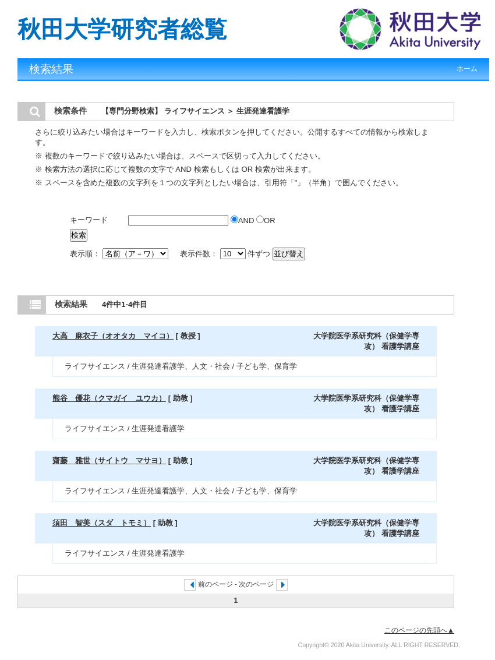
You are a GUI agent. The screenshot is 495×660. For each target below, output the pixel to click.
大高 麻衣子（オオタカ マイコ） (113, 335)
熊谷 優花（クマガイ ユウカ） (109, 398)
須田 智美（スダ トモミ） (101, 522)
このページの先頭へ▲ (419, 630)
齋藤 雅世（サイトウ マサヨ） (109, 460)
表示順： (120, 253)
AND (243, 220)
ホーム (467, 69)
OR (265, 220)
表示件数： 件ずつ (226, 253)
